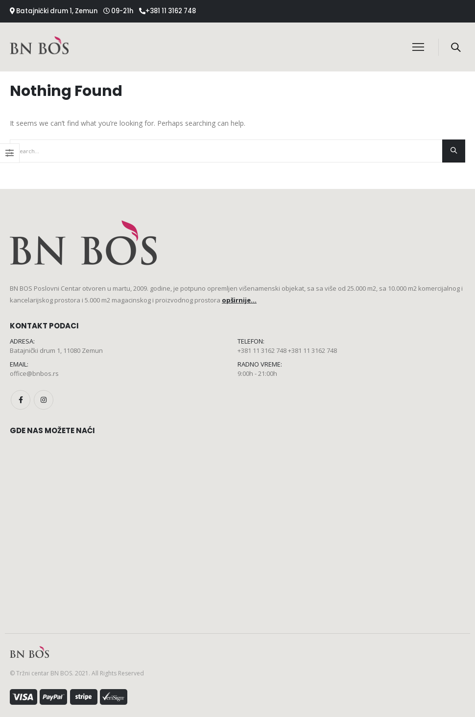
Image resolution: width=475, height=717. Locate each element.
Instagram (43, 400)
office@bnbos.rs (34, 373)
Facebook (20, 400)
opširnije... (239, 300)
